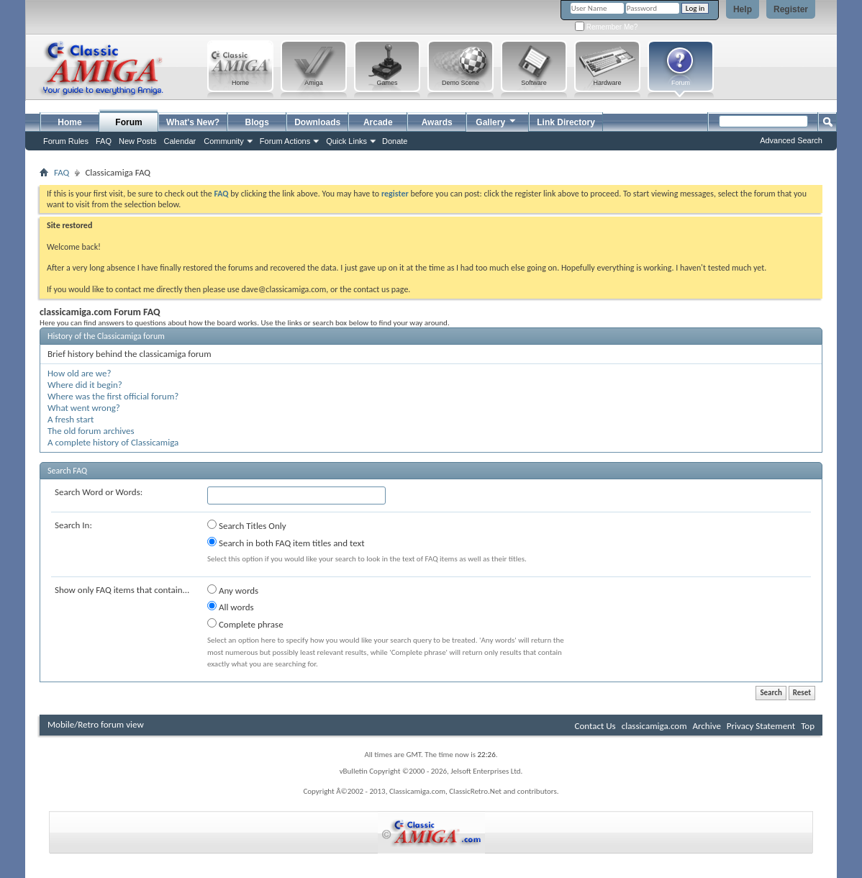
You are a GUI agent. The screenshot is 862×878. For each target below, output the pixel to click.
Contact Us (595, 725)
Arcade (378, 122)
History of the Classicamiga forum (106, 336)
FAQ (104, 141)
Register (790, 9)
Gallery (496, 120)
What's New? (192, 122)
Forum (128, 122)
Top (808, 725)
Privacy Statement (761, 725)
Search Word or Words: (98, 491)
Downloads (317, 122)
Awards (437, 122)
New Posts (138, 141)
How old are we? (79, 373)
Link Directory (566, 122)
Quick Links (346, 141)
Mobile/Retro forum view (95, 724)
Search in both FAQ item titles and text (285, 542)
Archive (706, 725)
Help (742, 9)
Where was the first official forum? (112, 396)
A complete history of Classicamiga (112, 442)
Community (224, 141)
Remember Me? (606, 27)
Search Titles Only (246, 525)
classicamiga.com (654, 725)
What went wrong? (83, 407)
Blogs (257, 122)
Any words (232, 590)
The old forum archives (91, 430)
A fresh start (70, 419)
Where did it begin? (84, 384)
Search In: (73, 525)
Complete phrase (245, 624)
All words (230, 606)
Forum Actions (285, 141)
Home (69, 122)
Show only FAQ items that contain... (122, 589)
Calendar (180, 141)
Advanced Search (791, 140)
